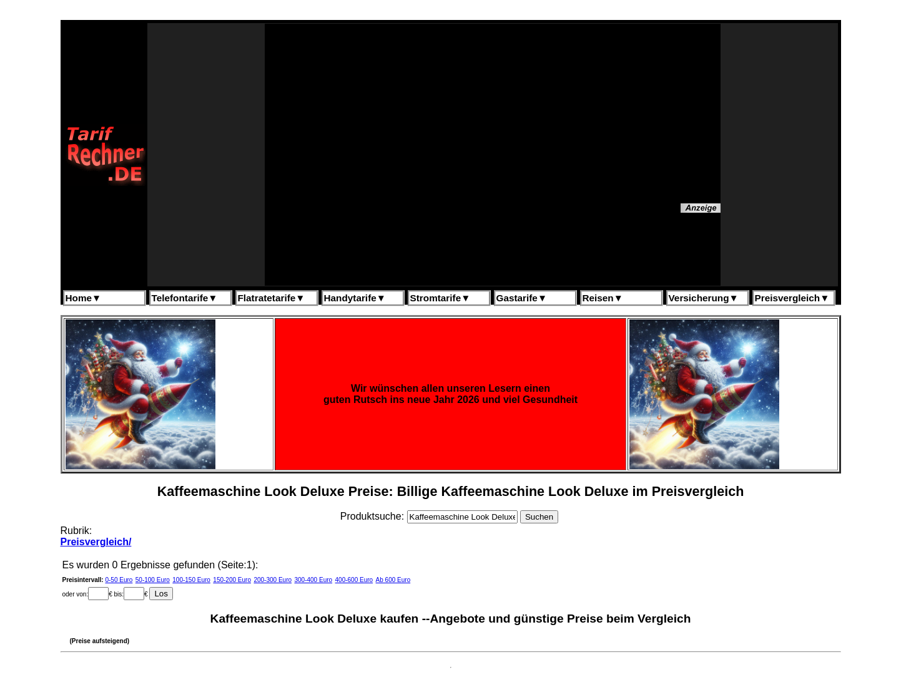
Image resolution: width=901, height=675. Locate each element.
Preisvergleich (792, 298)
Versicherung (704, 298)
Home (84, 298)
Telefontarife (185, 298)
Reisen (603, 298)
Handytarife (355, 298)
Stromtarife (440, 298)
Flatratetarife (271, 298)
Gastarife (522, 298)
